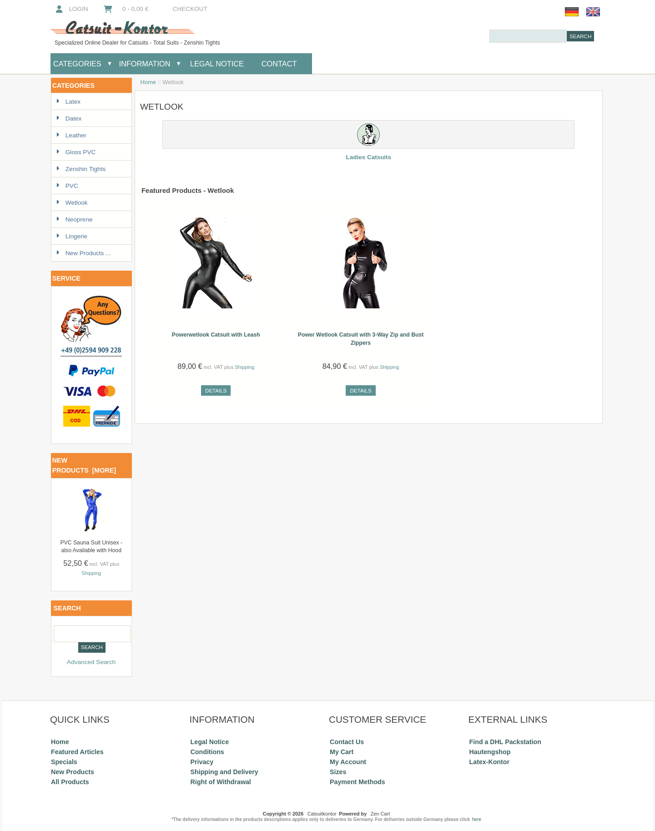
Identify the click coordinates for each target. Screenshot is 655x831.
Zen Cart (380, 813)
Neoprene (74, 219)
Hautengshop (490, 751)
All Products (70, 782)
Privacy (202, 762)
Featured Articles (77, 751)
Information (145, 64)
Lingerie (71, 236)
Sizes (338, 772)
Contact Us (347, 741)
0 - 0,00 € (125, 8)
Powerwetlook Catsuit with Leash (216, 335)
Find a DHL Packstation (505, 741)
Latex (68, 101)
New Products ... (83, 253)
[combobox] (527, 36)
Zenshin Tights (81, 169)
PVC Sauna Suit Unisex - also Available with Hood (91, 546)
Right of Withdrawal (221, 782)
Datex (69, 118)
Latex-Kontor (489, 762)
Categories (77, 64)
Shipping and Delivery (224, 772)
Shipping (91, 573)
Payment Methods (357, 782)
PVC (67, 185)
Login (71, 8)
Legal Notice (216, 64)
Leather (71, 135)
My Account (348, 762)
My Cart (341, 751)
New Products (72, 772)
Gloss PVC (76, 152)
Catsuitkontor (322, 813)
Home (148, 82)
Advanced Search (91, 662)
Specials (64, 762)
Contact (279, 64)
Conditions (207, 751)
